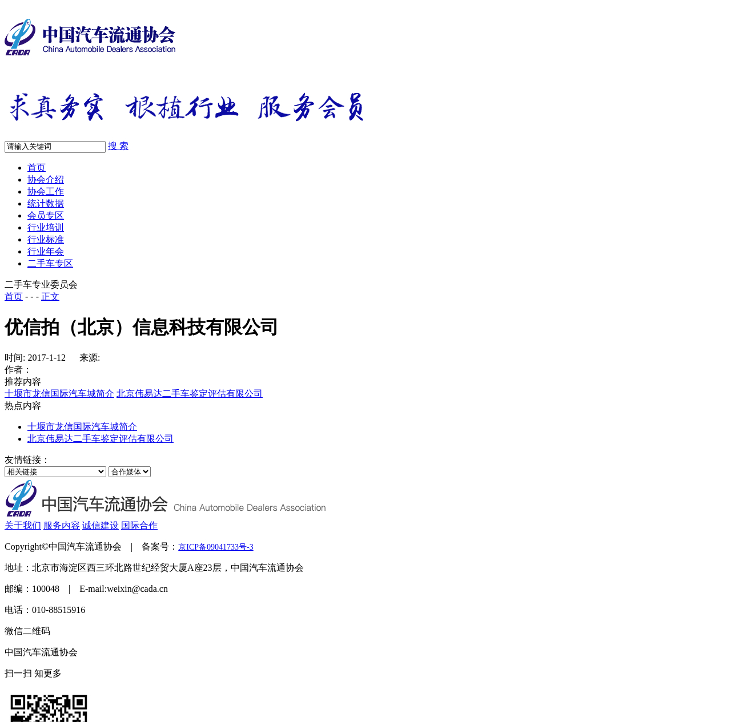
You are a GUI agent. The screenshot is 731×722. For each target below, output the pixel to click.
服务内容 (61, 525)
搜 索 (118, 146)
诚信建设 (100, 525)
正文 (50, 296)
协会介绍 (45, 179)
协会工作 (45, 191)
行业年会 (45, 251)
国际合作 (139, 525)
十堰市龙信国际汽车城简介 (59, 393)
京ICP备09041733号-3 (215, 547)
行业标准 (45, 239)
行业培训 (45, 227)
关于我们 (23, 525)
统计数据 (45, 203)
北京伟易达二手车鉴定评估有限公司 (190, 393)
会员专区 (45, 215)
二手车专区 (50, 263)
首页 (36, 167)
